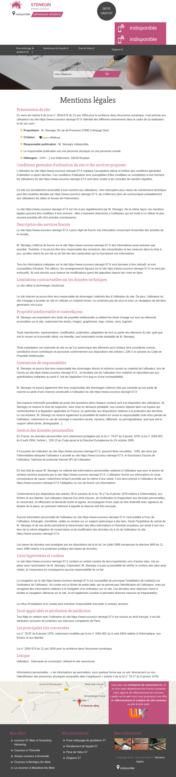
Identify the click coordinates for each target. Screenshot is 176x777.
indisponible (137, 28)
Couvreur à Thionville (27, 750)
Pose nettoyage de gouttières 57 (25, 50)
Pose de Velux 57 (87, 48)
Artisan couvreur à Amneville (31, 756)
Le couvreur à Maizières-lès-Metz (34, 767)
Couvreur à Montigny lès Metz (32, 762)
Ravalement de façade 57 (55, 48)
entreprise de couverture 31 (145, 684)
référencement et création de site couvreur (140, 700)
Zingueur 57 (117, 49)
